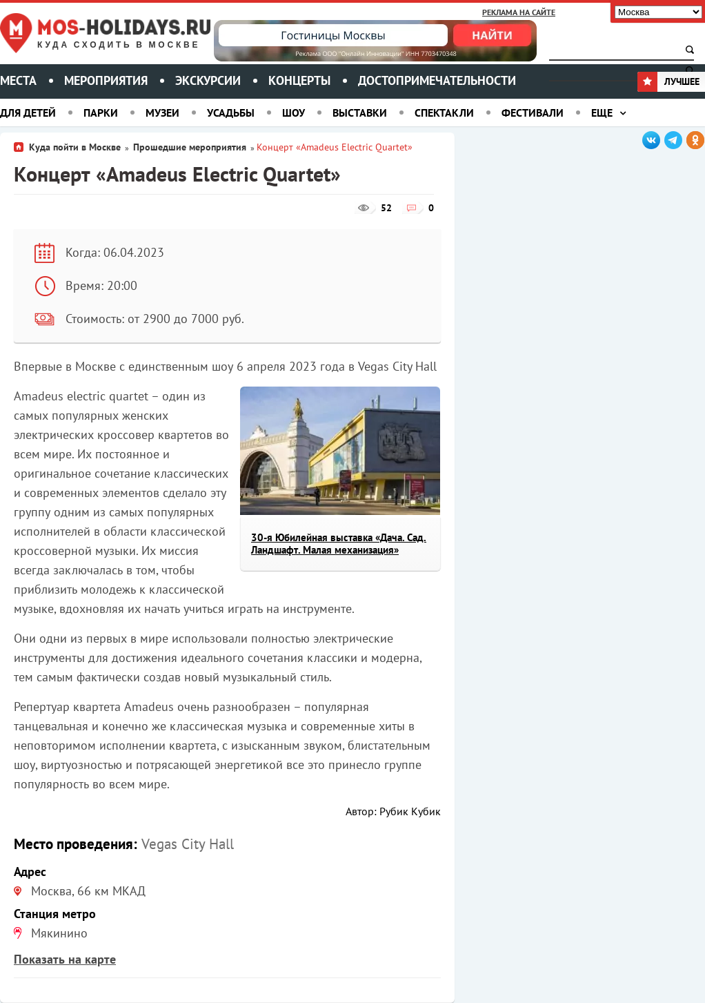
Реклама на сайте (518, 12)
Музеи (162, 112)
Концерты (299, 80)
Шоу (293, 112)
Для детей (28, 112)
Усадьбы (231, 112)
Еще (602, 112)
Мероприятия (106, 80)
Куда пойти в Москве (75, 147)
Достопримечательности (437, 80)
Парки (100, 112)
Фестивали (533, 112)
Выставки (359, 112)
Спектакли (444, 112)
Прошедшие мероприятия (189, 147)
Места (18, 80)
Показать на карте (65, 959)
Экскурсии (208, 80)
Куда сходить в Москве (118, 45)
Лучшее (668, 81)
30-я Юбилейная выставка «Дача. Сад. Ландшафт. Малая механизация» (338, 543)
